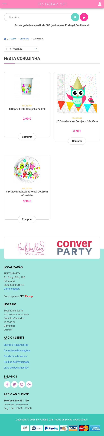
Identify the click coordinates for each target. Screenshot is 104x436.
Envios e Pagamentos (16, 344)
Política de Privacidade (16, 361)
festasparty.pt (52, 4)
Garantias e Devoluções (17, 350)
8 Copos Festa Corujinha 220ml (27, 109)
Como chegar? (12, 288)
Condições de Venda (15, 356)
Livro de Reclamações (16, 367)
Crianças (24, 39)
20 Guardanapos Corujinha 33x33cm (77, 121)
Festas (13, 39)
